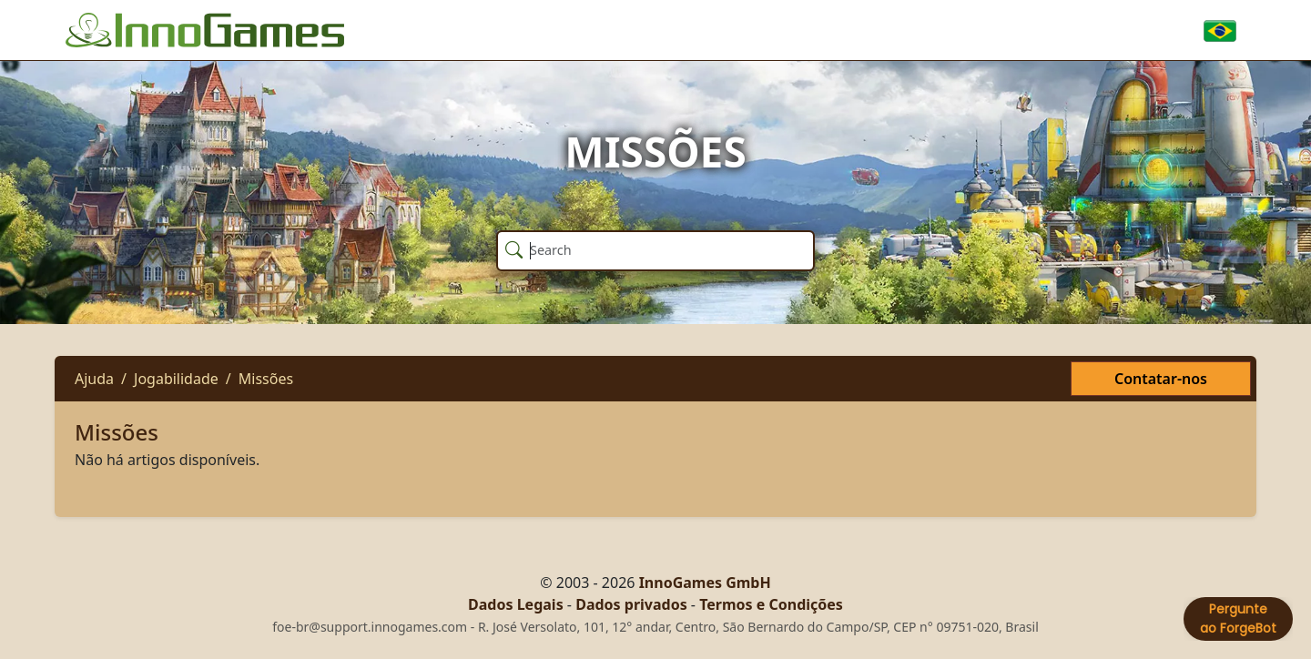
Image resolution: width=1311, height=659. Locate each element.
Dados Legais (516, 604)
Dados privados (631, 604)
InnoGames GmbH (705, 583)
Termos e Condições (771, 604)
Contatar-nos (1160, 379)
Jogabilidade (176, 379)
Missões (266, 379)
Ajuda (94, 379)
